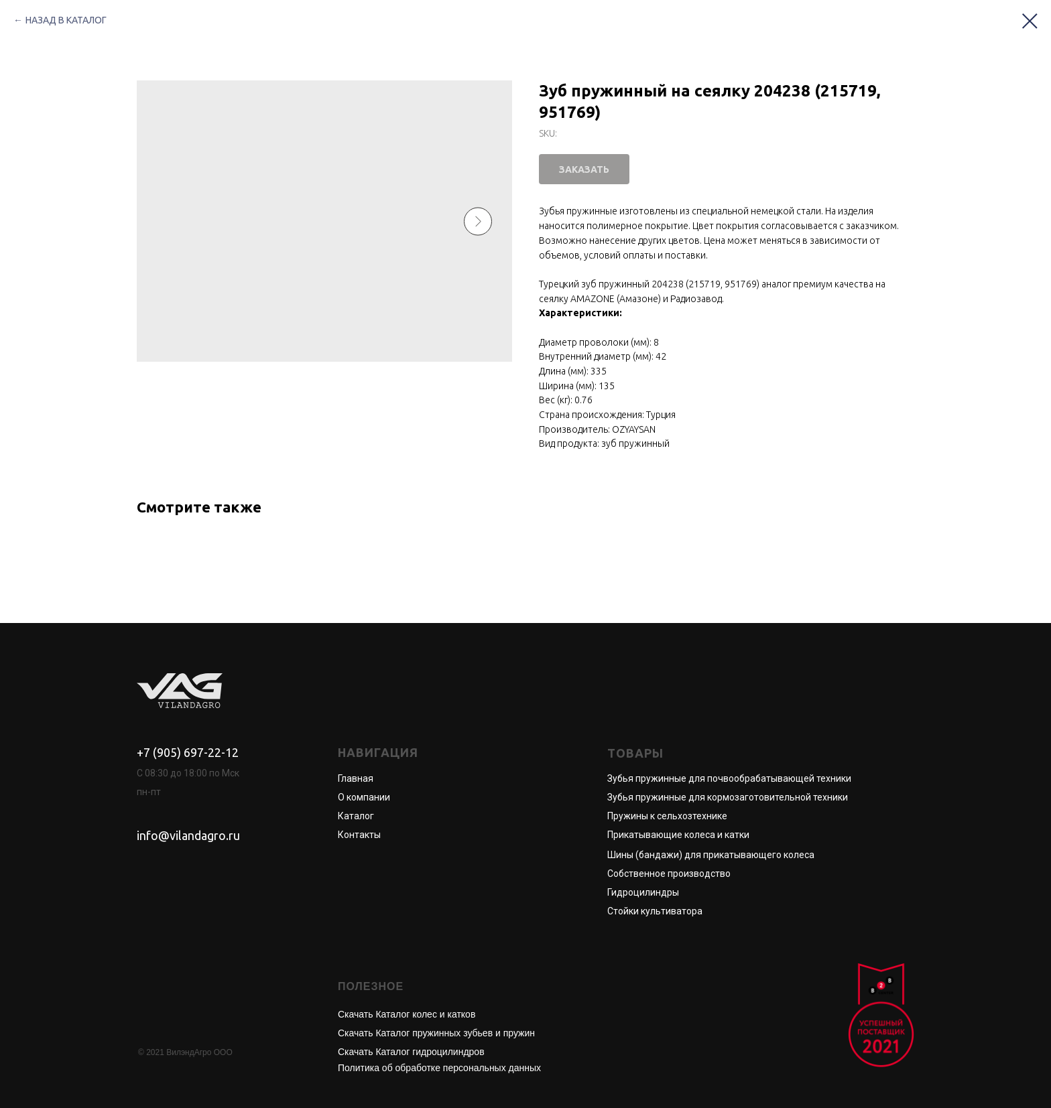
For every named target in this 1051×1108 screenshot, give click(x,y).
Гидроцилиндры (643, 892)
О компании (364, 797)
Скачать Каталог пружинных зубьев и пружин (436, 1033)
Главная (355, 778)
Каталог (356, 816)
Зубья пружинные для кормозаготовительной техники (727, 797)
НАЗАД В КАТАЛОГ (66, 20)
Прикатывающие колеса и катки (678, 834)
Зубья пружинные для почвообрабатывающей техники (729, 778)
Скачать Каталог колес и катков (406, 1014)
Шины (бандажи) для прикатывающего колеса (710, 854)
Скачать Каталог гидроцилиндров (411, 1051)
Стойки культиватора (654, 911)
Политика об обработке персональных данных (439, 1067)
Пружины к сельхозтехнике (667, 816)
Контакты (359, 834)
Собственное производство (669, 873)
